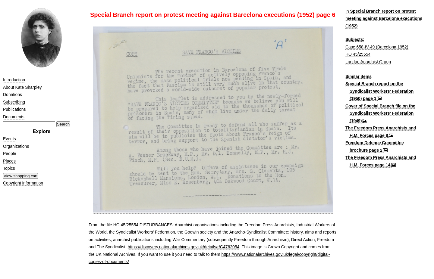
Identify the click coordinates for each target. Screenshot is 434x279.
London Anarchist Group (368, 61)
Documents (13, 116)
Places (9, 161)
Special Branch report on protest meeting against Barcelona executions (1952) (383, 18)
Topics (9, 168)
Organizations (16, 146)
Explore (41, 131)
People (9, 153)
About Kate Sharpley (22, 87)
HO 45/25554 (357, 54)
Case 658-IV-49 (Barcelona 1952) (376, 47)
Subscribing (14, 102)
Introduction (14, 79)
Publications (14, 109)
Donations (12, 94)
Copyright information (23, 183)
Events (9, 138)
